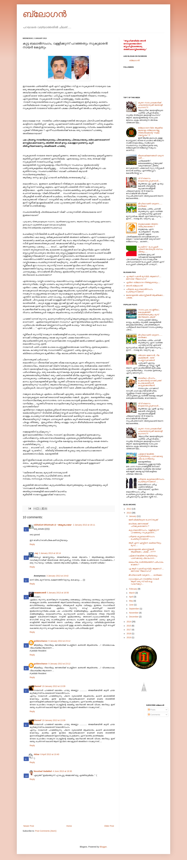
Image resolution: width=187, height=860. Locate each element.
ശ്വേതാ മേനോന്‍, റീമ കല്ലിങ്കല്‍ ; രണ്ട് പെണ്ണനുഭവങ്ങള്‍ (148, 357)
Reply (32, 544)
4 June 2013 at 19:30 (62, 771)
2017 (129, 629)
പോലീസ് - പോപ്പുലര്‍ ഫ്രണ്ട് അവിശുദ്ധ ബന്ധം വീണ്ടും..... (150, 249)
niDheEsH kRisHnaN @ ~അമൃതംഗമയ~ (53, 525)
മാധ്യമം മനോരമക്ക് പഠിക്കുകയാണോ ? (139, 524)
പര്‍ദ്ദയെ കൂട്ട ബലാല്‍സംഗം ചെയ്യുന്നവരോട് (139, 290)
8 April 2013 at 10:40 (49, 754)
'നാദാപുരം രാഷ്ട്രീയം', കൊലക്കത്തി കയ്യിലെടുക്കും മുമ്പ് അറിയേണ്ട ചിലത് (149, 313)
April (131, 597)
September (134, 608)
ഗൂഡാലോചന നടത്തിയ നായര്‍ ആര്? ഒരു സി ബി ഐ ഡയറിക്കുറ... (144, 581)
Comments (154, 714)
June (131, 605)
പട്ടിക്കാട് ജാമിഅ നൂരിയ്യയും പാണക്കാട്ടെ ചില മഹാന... (143, 557)
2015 (129, 626)
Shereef (37, 686)
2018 (129, 633)
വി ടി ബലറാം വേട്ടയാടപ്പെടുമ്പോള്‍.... (149, 179)
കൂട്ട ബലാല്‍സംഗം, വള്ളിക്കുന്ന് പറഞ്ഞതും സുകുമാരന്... (144, 531)
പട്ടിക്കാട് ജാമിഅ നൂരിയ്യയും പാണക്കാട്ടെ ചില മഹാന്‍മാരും (150, 456)
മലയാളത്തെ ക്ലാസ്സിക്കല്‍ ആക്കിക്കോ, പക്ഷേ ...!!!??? (142, 550)
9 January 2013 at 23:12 (59, 641)
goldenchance (40, 641)
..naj (36, 553)
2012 (129, 509)
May (131, 601)
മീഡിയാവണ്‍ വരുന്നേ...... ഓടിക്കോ (145, 575)
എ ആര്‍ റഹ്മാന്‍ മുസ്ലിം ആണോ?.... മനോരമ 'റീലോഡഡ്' (143, 277)
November (134, 613)
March (132, 593)
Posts (151, 709)
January (133, 516)
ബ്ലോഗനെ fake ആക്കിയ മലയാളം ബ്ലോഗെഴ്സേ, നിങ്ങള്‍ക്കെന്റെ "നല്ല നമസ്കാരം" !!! (150, 131)
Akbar (37, 754)
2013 (129, 513)
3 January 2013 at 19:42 (57, 576)
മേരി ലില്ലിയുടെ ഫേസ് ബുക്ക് (143, 520)
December (134, 616)
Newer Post (28, 826)
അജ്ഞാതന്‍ (40, 592)
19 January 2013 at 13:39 (53, 686)
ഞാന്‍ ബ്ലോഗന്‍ (134, 286)
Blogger (103, 847)
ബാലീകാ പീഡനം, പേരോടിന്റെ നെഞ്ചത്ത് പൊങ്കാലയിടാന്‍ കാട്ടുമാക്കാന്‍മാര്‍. (149, 382)
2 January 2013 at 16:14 (50, 553)
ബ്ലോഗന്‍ (44, 14)
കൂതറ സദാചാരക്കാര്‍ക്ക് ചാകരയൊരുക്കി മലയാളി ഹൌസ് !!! (150, 105)
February (133, 589)
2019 (129, 637)
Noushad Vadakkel (43, 771)
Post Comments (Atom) (45, 831)
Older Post (109, 826)
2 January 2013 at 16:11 (84, 525)
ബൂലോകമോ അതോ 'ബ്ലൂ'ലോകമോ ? (148, 225)
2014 (129, 621)
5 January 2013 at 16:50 (58, 592)
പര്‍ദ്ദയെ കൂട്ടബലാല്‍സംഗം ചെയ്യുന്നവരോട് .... (151, 480)
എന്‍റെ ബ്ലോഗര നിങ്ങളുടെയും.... (143, 282)
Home (69, 826)
